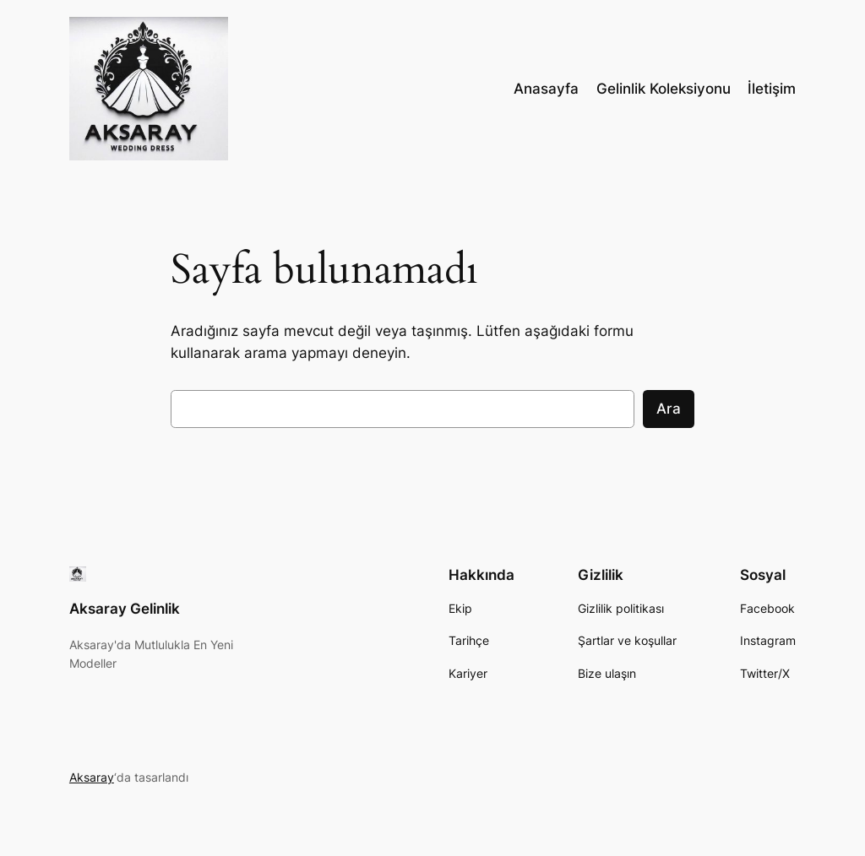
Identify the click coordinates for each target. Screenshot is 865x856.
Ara (668, 408)
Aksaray (91, 777)
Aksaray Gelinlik (124, 608)
